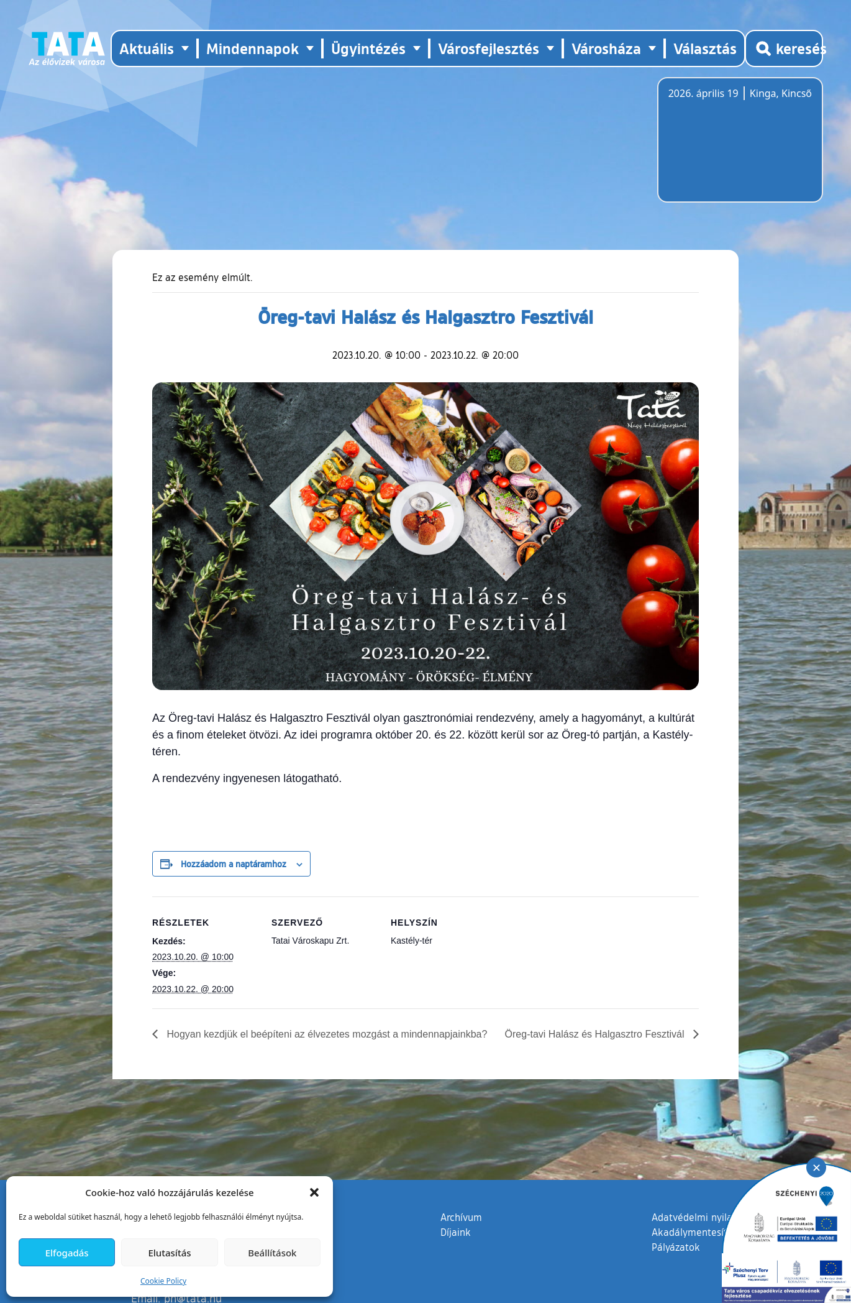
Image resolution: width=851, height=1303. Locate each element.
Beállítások (272, 1252)
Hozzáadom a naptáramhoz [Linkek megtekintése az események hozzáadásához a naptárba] (233, 863)
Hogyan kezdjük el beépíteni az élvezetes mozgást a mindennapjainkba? (325, 1034)
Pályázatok (676, 1247)
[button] (314, 1192)
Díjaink (455, 1232)
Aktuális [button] (146, 48)
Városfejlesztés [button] (488, 48)
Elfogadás (67, 1252)
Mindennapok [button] (252, 48)
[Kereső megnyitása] (784, 48)
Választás (705, 48)
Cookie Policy (163, 1281)
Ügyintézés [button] (368, 48)
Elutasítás (169, 1252)
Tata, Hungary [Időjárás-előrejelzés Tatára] (738, 147)
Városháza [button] (606, 48)
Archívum (461, 1216)
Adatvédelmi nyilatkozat (706, 1217)
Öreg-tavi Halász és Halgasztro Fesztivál (596, 1034)
